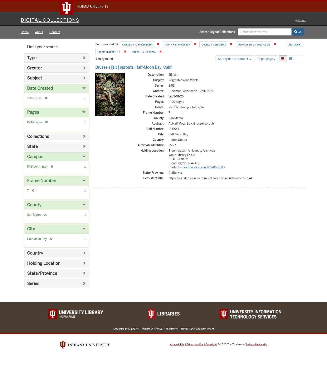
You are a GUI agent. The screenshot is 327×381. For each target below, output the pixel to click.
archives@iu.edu (194, 167)
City (31, 229)
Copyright (211, 344)
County (34, 205)
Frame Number (41, 180)
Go (298, 32)
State (32, 146)
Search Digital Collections (217, 32)
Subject (34, 78)
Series (33, 283)
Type (31, 58)
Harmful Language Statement (196, 329)
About (39, 32)
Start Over (294, 44)
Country (35, 253)
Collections (38, 136)
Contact (54, 32)
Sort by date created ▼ (234, 59)
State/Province (42, 273)
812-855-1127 (216, 167)
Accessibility (177, 344)
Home (25, 32)
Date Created (40, 88)
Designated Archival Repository (158, 329)
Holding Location (43, 263)
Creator (34, 68)
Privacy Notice (194, 344)
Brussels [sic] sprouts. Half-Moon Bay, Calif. (133, 67)
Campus (35, 156)
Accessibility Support (125, 329)
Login (300, 20)
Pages (33, 112)
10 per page (266, 59)
